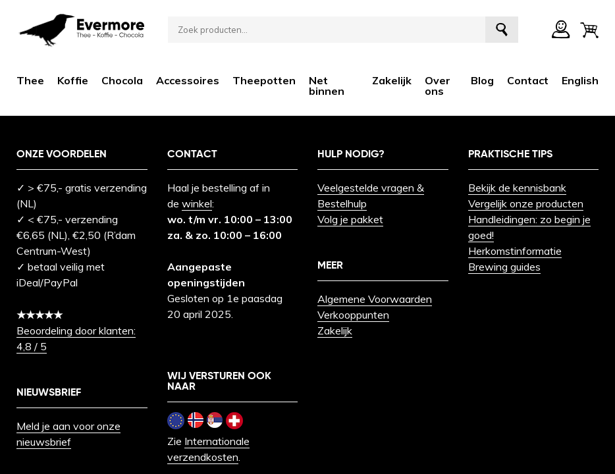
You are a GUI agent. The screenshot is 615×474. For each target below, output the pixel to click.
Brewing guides (504, 266)
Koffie (72, 80)
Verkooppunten (353, 314)
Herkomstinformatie (515, 250)
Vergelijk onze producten (525, 203)
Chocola (122, 80)
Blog (482, 80)
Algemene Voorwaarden (374, 298)
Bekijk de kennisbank (517, 187)
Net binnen (326, 85)
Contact (527, 80)
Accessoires (187, 80)
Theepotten (264, 80)
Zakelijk (392, 80)
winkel (197, 203)
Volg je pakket (350, 219)
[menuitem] (580, 80)
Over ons (437, 85)
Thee (30, 80)
